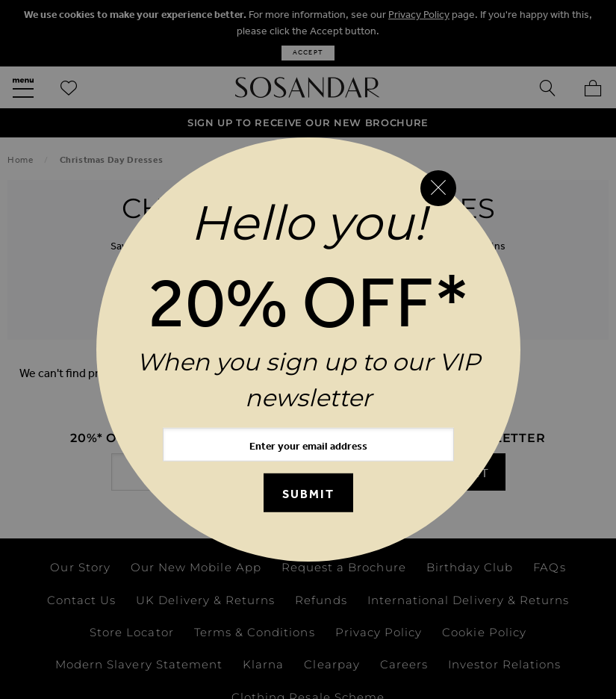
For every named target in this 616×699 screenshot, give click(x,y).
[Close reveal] (438, 188)
